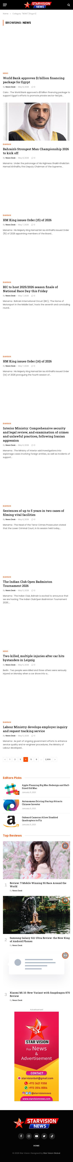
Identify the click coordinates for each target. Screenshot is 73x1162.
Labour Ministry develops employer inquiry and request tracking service (35, 729)
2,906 (47, 759)
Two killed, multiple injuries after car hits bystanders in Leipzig (33, 658)
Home (36, 1145)
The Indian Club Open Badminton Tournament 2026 (27, 584)
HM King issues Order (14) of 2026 (27, 361)
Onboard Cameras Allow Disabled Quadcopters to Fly (40, 819)
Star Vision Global (51, 1153)
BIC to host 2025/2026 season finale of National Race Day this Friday (30, 289)
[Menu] (5, 4)
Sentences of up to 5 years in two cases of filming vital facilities (33, 513)
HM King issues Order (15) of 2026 (27, 220)
